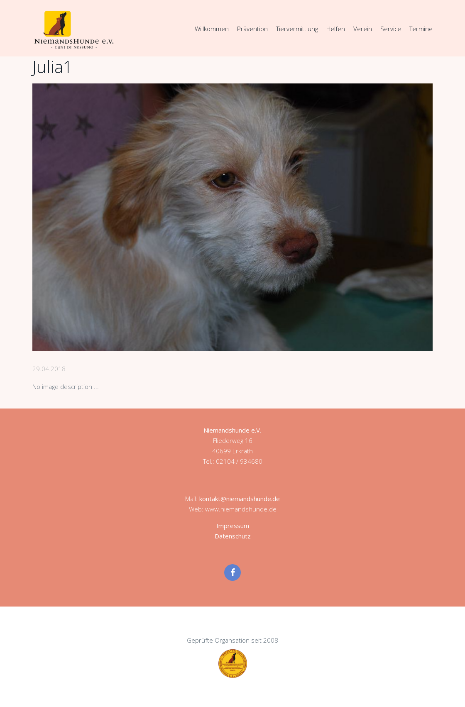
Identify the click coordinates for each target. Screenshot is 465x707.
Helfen (335, 28)
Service (390, 28)
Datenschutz (233, 536)
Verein (362, 28)
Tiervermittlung (297, 28)
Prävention (252, 28)
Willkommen (212, 28)
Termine (421, 28)
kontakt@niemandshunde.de (239, 498)
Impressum (232, 525)
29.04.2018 (49, 369)
